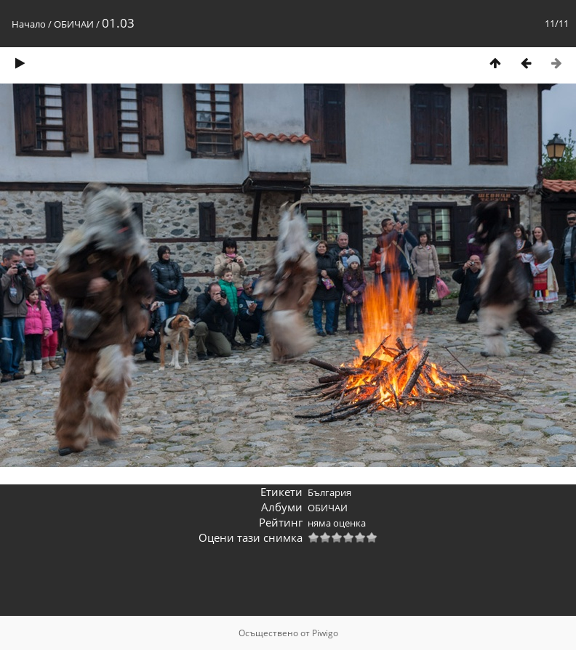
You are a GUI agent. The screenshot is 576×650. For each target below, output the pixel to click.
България (329, 492)
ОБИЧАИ (74, 24)
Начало (29, 24)
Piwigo (325, 633)
